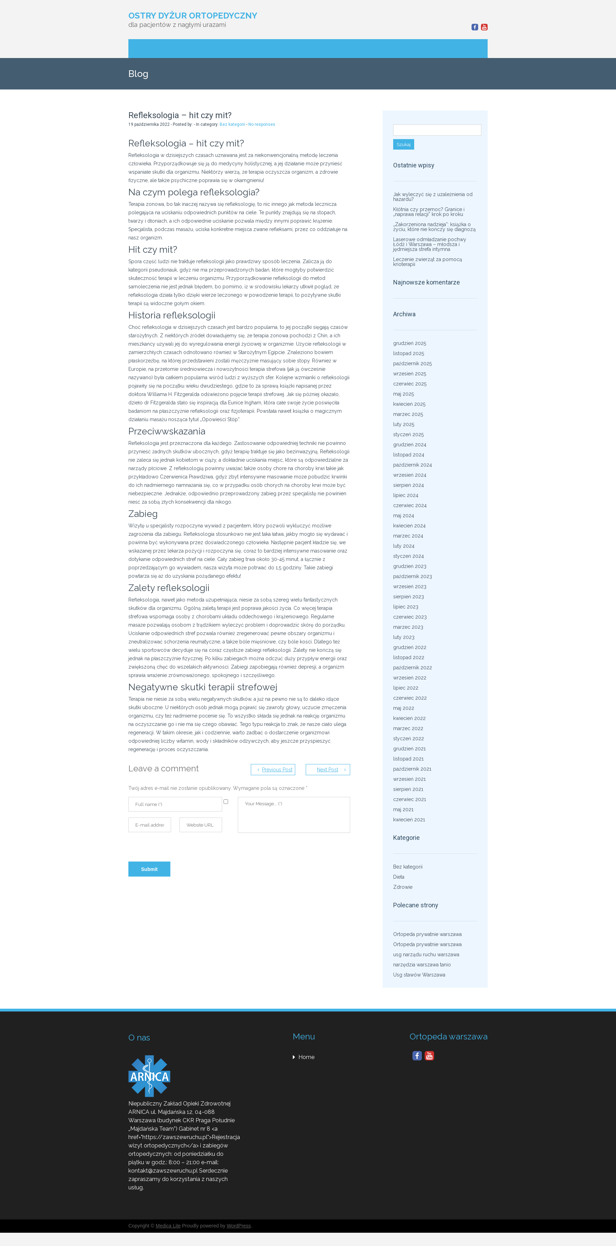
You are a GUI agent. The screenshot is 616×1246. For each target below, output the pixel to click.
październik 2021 (412, 769)
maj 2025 (403, 394)
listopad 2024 (408, 455)
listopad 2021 (408, 759)
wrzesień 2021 (409, 779)
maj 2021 (403, 809)
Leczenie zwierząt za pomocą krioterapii (427, 262)
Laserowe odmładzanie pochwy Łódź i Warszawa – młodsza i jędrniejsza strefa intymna (429, 244)
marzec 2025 (408, 414)
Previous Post (277, 769)
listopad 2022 (408, 657)
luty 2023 (404, 637)
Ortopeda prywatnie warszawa (427, 934)
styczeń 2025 (408, 434)
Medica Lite (168, 1226)
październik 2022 (412, 667)
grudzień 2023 (409, 566)
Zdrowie (402, 887)
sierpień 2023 (408, 596)
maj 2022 (403, 708)
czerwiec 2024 (410, 505)
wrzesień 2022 (409, 677)
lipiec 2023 (405, 607)
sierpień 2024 (408, 485)
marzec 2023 (408, 627)
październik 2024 (412, 465)
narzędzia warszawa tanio (422, 964)
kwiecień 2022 (409, 718)
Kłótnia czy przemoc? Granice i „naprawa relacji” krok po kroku (429, 212)
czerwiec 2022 (410, 698)
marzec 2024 (408, 536)
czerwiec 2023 (410, 617)
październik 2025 (412, 363)
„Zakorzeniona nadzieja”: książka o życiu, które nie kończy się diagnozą (434, 227)
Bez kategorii (232, 124)
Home (306, 1057)
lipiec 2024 (405, 495)
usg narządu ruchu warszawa (426, 954)
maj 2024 (403, 515)
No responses (261, 124)
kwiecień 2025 (409, 404)
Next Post (327, 769)
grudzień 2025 (409, 343)
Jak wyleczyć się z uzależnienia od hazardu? (433, 197)
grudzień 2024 (409, 444)
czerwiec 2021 (409, 799)
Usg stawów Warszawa (419, 975)
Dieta (398, 877)
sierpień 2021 (408, 789)
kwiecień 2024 (409, 525)
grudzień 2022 (409, 647)
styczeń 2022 (408, 738)
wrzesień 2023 (409, 586)
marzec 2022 (408, 728)
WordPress (239, 1226)
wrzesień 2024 (409, 475)
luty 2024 (404, 546)
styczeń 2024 (408, 556)
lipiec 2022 (405, 688)
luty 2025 (403, 424)
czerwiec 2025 (409, 384)
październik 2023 (412, 576)
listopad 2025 (408, 353)
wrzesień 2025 (409, 373)
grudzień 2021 (409, 748)
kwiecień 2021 (409, 819)
